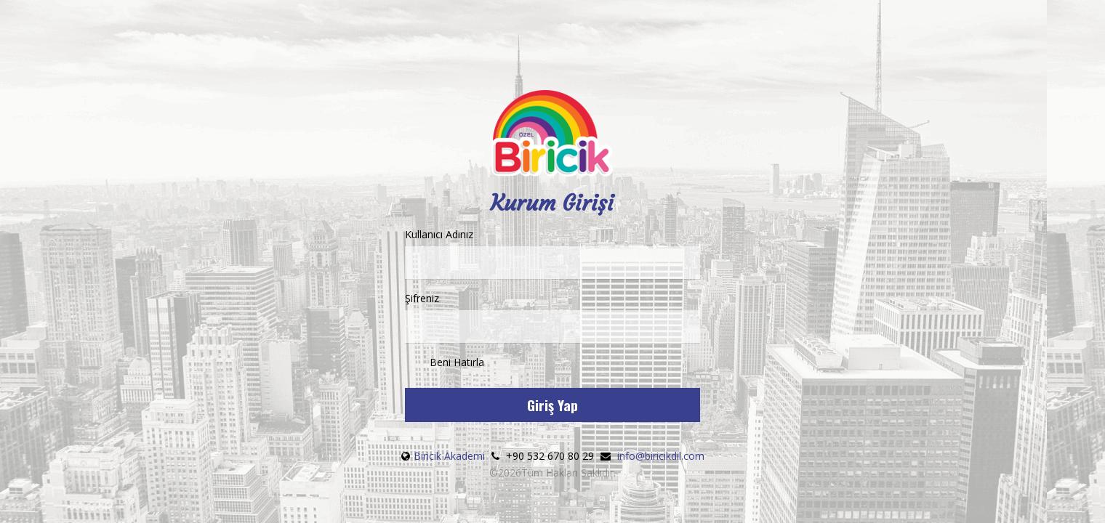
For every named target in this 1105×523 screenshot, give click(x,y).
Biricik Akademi (449, 456)
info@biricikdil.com (660, 456)
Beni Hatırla (444, 363)
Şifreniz (553, 317)
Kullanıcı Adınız (553, 253)
